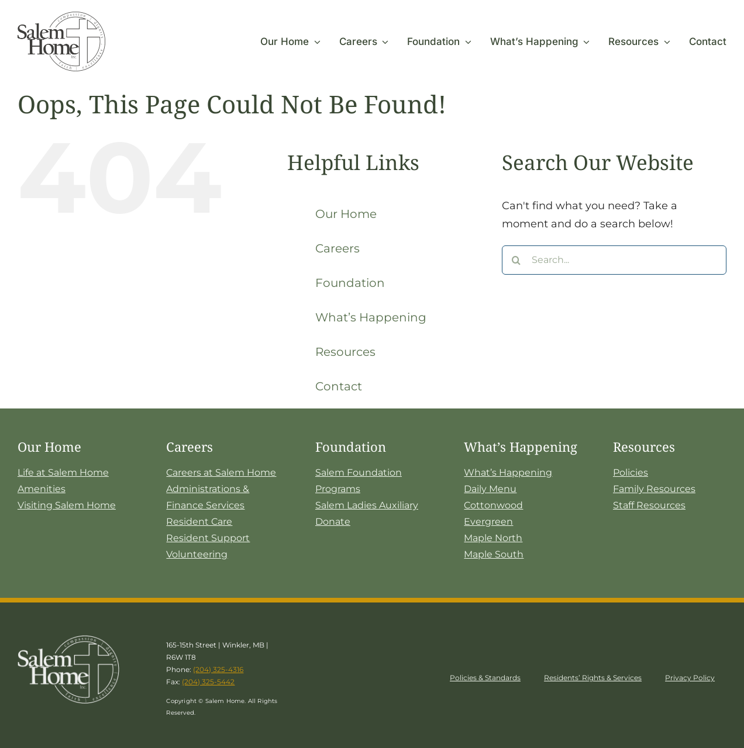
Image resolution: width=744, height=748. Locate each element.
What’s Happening (370, 317)
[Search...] (614, 260)
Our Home (346, 214)
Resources (345, 352)
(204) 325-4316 (218, 669)
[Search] (516, 260)
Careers (337, 248)
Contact (338, 386)
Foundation (350, 283)
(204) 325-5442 (208, 681)
